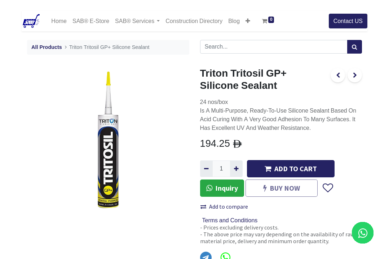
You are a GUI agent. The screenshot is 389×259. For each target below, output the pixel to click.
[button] (248, 21)
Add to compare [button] (224, 206)
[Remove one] (206, 168)
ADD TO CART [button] (291, 168)
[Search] (354, 47)
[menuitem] (59, 21)
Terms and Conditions (230, 220)
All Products (46, 47)
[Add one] (236, 168)
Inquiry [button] (222, 187)
